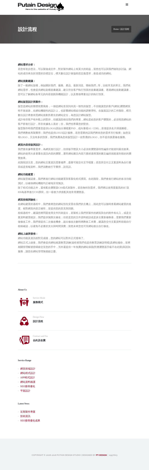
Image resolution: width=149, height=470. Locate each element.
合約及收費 (39, 340)
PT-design (101, 455)
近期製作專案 (27, 411)
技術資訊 (25, 416)
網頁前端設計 (27, 368)
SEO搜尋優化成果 (30, 420)
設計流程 (38, 321)
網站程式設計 (27, 373)
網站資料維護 (27, 382)
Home (116, 29)
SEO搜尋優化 (27, 386)
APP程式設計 (27, 377)
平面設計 (25, 390)
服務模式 (38, 302)
